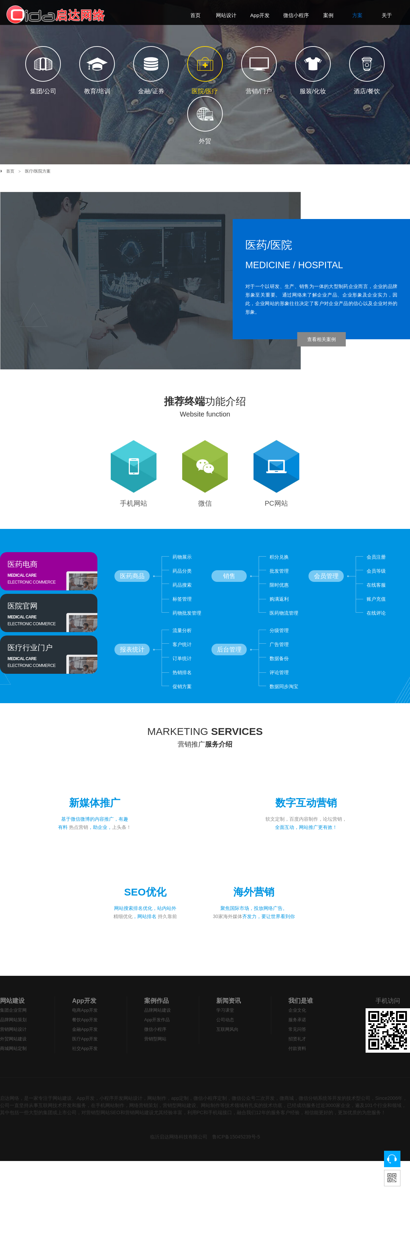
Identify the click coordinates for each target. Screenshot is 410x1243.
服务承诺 (297, 1038)
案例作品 (156, 1019)
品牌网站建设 (157, 1028)
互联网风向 (227, 1047)
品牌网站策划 (13, 1038)
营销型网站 (155, 1057)
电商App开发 (85, 1028)
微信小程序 (155, 1047)
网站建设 (12, 1019)
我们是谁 (300, 1019)
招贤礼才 (297, 1057)
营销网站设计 (13, 1047)
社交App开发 (85, 1066)
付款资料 (297, 1066)
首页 (10, 171)
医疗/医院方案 (38, 171)
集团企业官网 (13, 1028)
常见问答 (297, 1047)
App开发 (84, 1019)
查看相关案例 (321, 339)
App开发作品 (157, 1038)
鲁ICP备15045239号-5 (236, 1155)
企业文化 (297, 1028)
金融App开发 (85, 1047)
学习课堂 (225, 1028)
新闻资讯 (228, 1019)
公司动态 (225, 1038)
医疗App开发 (85, 1057)
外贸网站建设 (13, 1057)
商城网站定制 (13, 1066)
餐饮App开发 (85, 1038)
